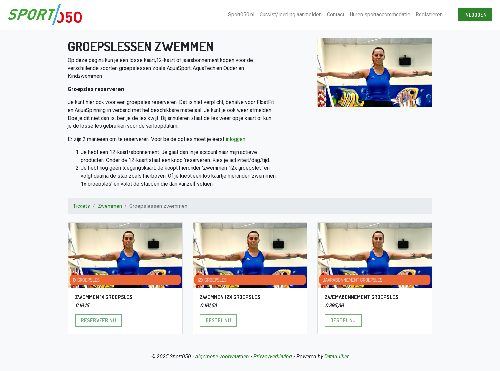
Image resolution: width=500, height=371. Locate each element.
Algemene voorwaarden (222, 356)
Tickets (81, 206)
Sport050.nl (241, 14)
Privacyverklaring (272, 356)
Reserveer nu (101, 320)
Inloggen (475, 14)
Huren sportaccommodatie (380, 14)
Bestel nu (221, 320)
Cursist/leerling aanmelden (291, 14)
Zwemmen (110, 206)
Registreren (429, 14)
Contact (335, 14)
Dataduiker (336, 356)
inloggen (235, 139)
